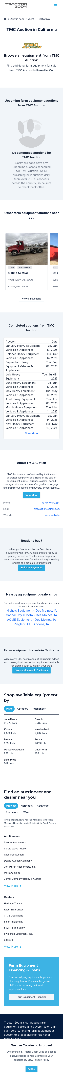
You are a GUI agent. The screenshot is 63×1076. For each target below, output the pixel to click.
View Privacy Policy (38, 1059)
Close (31, 1068)
